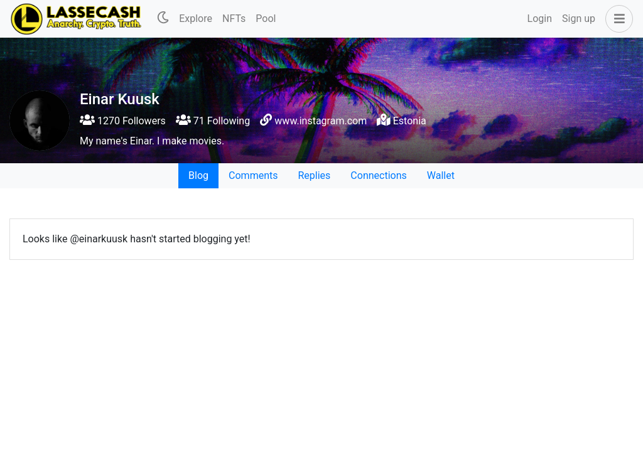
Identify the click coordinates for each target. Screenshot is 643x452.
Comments (253, 175)
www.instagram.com (320, 121)
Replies (314, 175)
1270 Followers (123, 121)
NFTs (234, 18)
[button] (616, 19)
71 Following (213, 121)
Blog (198, 175)
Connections (378, 175)
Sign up (578, 18)
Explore (195, 18)
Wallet (441, 175)
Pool (266, 18)
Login (539, 18)
